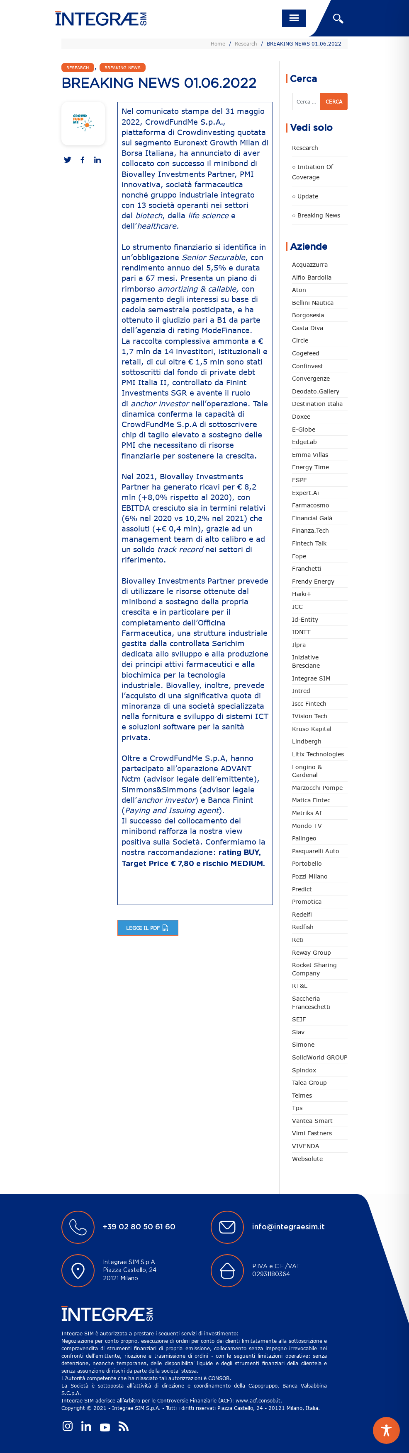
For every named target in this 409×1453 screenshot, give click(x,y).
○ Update (305, 196)
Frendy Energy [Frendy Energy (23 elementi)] (313, 581)
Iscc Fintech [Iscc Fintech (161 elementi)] (309, 703)
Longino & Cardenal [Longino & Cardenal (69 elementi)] (307, 771)
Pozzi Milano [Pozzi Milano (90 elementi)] (310, 876)
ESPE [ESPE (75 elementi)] (299, 479)
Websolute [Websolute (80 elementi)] (307, 1158)
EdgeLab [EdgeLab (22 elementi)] (304, 441)
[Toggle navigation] (294, 18)
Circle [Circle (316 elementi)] (300, 340)
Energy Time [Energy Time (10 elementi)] (310, 467)
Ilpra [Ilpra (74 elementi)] (299, 644)
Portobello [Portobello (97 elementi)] (307, 863)
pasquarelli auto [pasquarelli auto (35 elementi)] (315, 850)
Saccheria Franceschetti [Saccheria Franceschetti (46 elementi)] (311, 1002)
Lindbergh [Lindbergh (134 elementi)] (306, 741)
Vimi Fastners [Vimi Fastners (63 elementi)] (312, 1133)
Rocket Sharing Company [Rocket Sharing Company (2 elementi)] (314, 969)
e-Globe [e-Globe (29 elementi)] (303, 429)
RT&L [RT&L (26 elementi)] (299, 985)
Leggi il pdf (148, 928)
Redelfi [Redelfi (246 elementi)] (302, 914)
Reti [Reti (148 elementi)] (298, 939)
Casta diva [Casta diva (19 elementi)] (307, 327)
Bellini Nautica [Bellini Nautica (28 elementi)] (313, 302)
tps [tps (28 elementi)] (297, 1107)
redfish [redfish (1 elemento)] (303, 926)
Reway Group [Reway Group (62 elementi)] (311, 952)
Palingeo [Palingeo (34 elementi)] (304, 838)
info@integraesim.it (288, 1227)
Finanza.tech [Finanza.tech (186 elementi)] (310, 530)
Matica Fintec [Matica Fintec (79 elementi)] (311, 800)
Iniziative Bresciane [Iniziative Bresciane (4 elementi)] (306, 661)
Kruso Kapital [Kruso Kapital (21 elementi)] (311, 728)
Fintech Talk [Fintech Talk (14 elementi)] (309, 543)
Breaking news (123, 67)
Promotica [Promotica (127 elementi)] (306, 901)
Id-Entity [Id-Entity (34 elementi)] (305, 619)
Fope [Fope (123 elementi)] (299, 556)
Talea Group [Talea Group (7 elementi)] (309, 1082)
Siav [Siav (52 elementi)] (298, 1031)
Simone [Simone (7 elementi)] (303, 1044)
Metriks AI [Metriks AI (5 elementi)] (307, 812)
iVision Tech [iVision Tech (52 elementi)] (309, 715)
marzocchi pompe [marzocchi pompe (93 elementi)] (317, 787)
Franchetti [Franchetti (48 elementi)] (306, 568)
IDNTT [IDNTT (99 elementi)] (301, 631)
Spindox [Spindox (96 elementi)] (304, 1070)
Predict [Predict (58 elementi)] (302, 889)
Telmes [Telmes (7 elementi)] (302, 1095)
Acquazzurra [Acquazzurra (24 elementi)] (310, 264)
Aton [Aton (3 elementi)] (299, 289)
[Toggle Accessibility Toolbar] (386, 1430)
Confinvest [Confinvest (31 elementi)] (307, 365)
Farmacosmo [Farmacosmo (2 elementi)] (310, 505)
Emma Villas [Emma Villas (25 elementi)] (310, 454)
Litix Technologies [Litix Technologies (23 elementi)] (318, 754)
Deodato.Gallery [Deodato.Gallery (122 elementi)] (315, 391)
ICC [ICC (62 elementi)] (297, 606)
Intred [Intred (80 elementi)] (301, 690)
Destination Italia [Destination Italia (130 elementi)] (317, 403)
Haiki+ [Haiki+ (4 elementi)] (301, 593)
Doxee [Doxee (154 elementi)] (301, 416)
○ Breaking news (316, 215)
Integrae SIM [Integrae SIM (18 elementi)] (311, 678)
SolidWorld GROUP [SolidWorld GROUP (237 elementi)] (319, 1057)
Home (218, 43)
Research (246, 43)
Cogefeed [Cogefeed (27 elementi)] (305, 353)
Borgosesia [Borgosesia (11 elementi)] (308, 315)
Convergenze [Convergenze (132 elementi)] (311, 378)
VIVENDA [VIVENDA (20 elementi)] (305, 1145)
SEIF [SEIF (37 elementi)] (299, 1019)
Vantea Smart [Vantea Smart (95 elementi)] (312, 1120)
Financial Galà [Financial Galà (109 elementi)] (312, 517)
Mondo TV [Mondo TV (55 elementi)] (307, 825)
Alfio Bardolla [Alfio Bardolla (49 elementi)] (311, 277)
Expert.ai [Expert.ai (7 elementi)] (305, 492)
